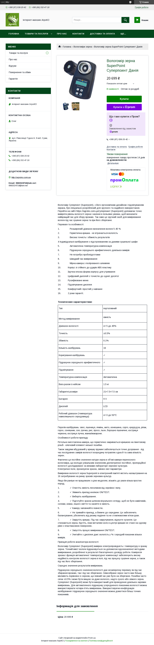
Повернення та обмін (20, 72)
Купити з (124, 107)
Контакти (78, 34)
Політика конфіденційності (101, 641)
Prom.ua (92, 638)
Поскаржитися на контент (76, 641)
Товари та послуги (36, 34)
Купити (124, 99)
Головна (13, 34)
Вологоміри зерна (83, 46)
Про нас (62, 34)
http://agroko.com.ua (21, 177)
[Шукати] (125, 20)
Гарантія (13, 78)
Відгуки (12, 66)
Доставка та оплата (102, 34)
